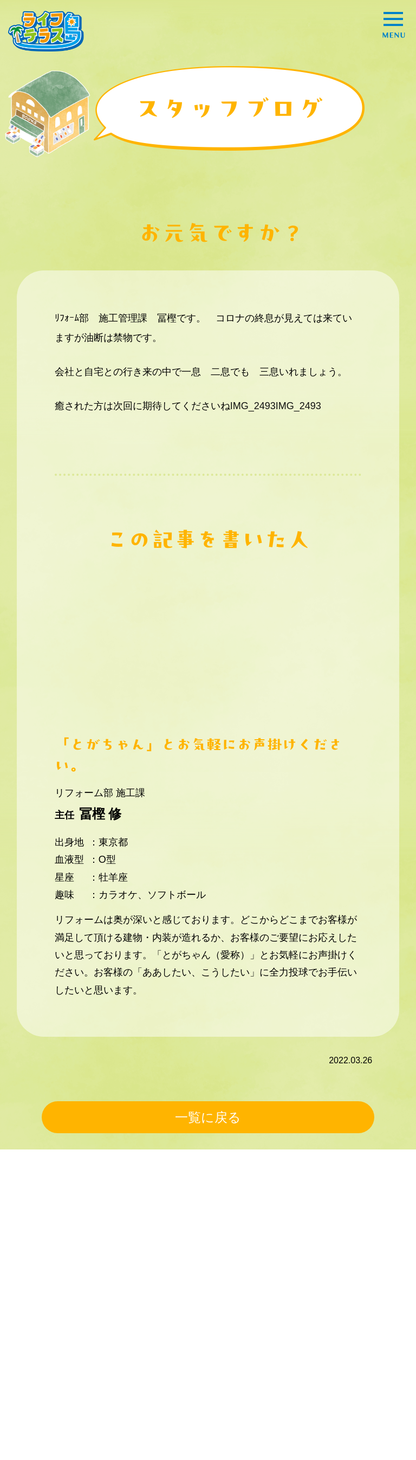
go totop (378, 1435)
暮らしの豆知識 (173, 1321)
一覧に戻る (208, 1117)
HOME (30, 1247)
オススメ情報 (295, 1301)
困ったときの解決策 (56, 1321)
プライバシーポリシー (251, 1357)
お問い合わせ (43, 1397)
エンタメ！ (291, 1321)
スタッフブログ (47, 1377)
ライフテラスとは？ (56, 1357)
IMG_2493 (253, 405)
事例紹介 (34, 1301)
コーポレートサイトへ (251, 1377)
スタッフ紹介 (169, 1301)
